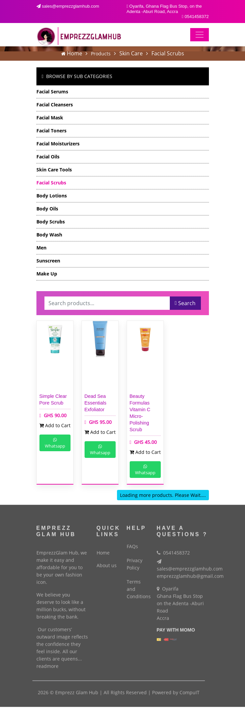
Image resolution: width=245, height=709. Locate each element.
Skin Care (131, 53)
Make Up (46, 273)
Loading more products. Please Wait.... (163, 495)
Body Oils (47, 208)
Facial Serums (52, 91)
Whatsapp (55, 443)
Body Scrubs (50, 221)
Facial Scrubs (167, 53)
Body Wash (49, 234)
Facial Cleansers (54, 104)
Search (185, 303)
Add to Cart (55, 425)
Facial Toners (51, 130)
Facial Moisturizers (58, 143)
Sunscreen (48, 260)
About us (107, 562)
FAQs (132, 543)
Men (41, 247)
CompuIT (189, 689)
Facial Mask (49, 117)
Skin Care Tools (54, 169)
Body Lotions (51, 195)
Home (74, 53)
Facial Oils (47, 156)
